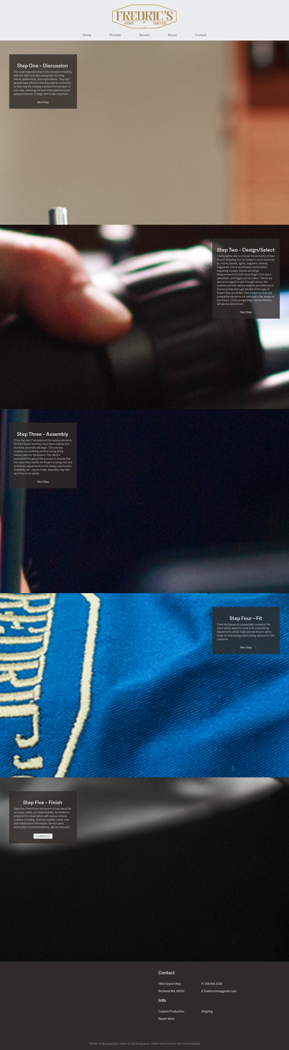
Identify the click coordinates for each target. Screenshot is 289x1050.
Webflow (195, 1043)
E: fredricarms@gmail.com (218, 991)
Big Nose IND (110, 1043)
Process (115, 35)
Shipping (207, 1011)
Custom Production (171, 1011)
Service (144, 35)
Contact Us (43, 836)
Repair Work (166, 1018)
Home (87, 35)
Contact (201, 35)
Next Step (43, 102)
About (172, 35)
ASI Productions (140, 1043)
